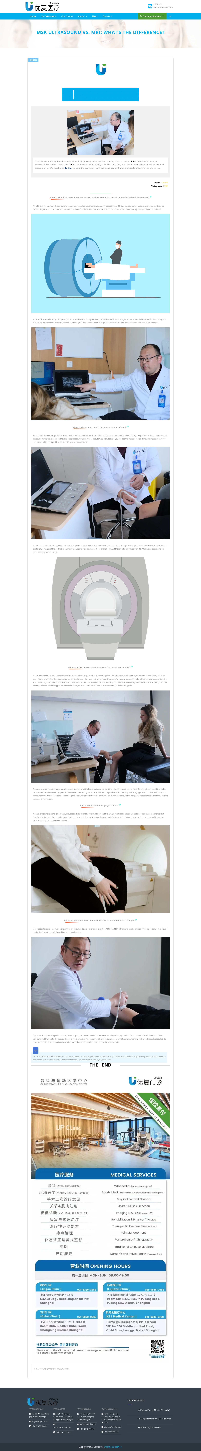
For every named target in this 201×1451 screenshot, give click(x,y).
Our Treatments (48, 16)
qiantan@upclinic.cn (112, 1427)
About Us (82, 16)
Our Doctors (67, 16)
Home (33, 16)
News (94, 16)
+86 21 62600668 (87, 1429)
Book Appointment (153, 16)
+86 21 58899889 (111, 1431)
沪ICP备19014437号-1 (113, 1447)
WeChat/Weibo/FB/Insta (163, 7)
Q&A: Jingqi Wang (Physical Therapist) (154, 1410)
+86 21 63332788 (63, 1432)
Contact (108, 16)
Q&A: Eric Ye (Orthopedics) (149, 1427)
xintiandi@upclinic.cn (62, 1427)
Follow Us (157, 4)
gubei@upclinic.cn (88, 1424)
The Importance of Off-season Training (154, 1419)
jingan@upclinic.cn (40, 1421)
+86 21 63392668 (39, 1426)
